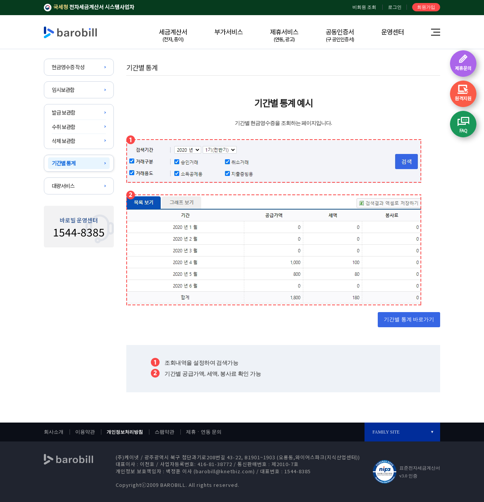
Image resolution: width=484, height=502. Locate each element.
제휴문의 (463, 68)
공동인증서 (340, 35)
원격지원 (463, 98)
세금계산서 (173, 35)
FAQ (463, 130)
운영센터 (392, 31)
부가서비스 (228, 31)
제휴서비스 (284, 35)
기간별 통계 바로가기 (409, 319)
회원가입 (426, 7)
